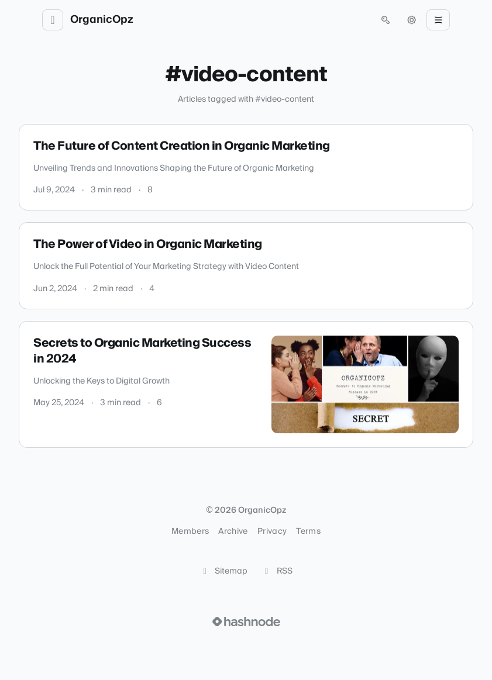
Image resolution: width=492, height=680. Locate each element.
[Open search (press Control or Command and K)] (385, 19)
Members (190, 531)
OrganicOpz (101, 20)
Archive (232, 531)
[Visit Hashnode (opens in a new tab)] (246, 621)
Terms (308, 531)
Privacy (272, 531)
